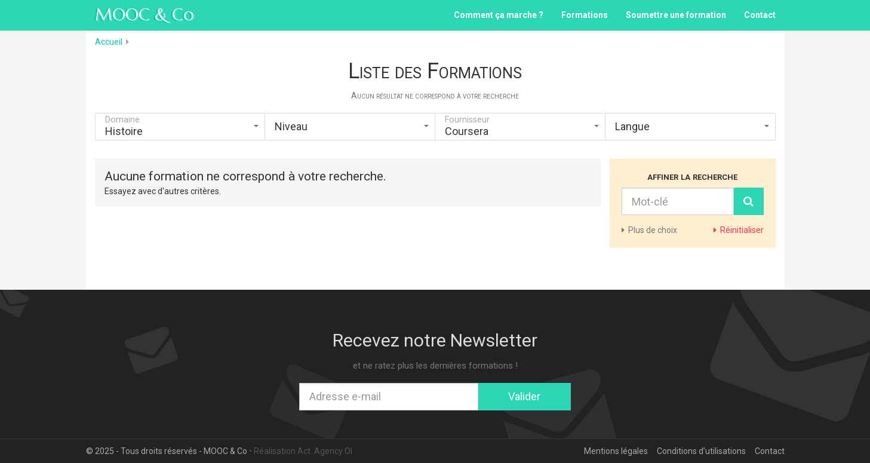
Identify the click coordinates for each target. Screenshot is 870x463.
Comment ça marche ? (498, 15)
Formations (584, 15)
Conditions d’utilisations (701, 451)
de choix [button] (649, 230)
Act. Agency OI (324, 451)
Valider (524, 396)
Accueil (108, 42)
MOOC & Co (144, 14)
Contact (760, 15)
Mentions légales (616, 451)
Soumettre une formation (676, 15)
